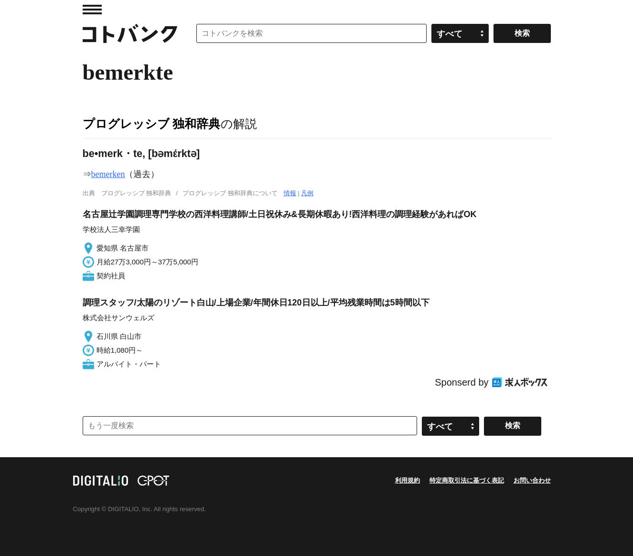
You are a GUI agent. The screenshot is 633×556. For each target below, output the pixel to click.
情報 (290, 193)
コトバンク (130, 33)
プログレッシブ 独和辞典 (152, 123)
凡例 (307, 193)
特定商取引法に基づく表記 (466, 480)
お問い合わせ (532, 480)
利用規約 (407, 480)
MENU (92, 9)
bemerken (108, 174)
